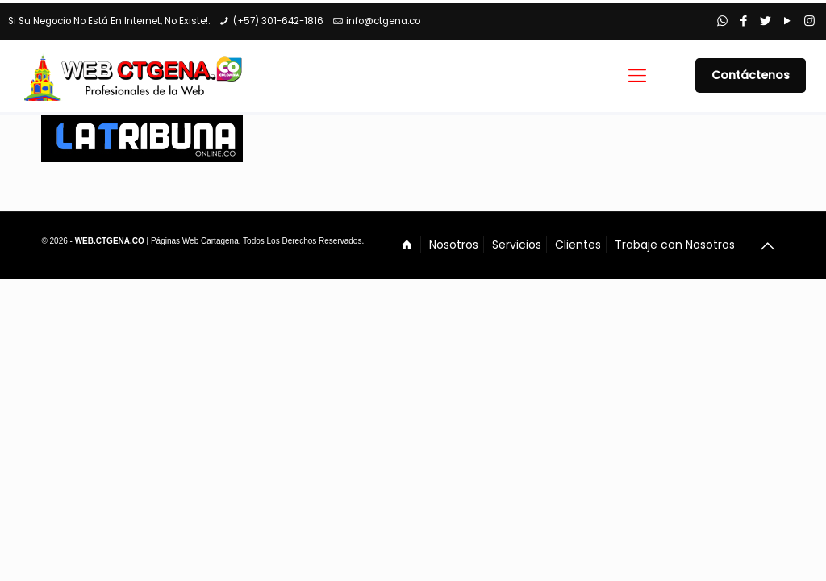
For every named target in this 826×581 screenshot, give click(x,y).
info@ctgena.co (383, 21)
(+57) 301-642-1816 (278, 21)
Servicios (516, 244)
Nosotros (453, 244)
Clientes (578, 244)
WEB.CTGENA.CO (109, 240)
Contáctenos (750, 75)
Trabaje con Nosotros (675, 244)
